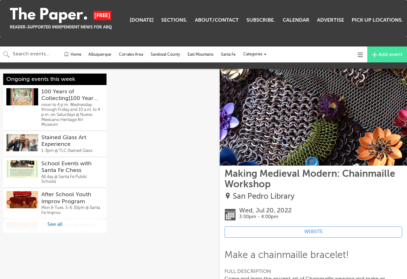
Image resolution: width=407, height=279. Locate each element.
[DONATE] (142, 20)
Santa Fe (228, 54)
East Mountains (200, 54)
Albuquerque (99, 54)
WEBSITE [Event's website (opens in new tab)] (313, 231)
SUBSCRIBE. (260, 20)
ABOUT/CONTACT (217, 20)
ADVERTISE (330, 20)
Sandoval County (165, 54)
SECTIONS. (174, 20)
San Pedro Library (263, 196)
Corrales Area (131, 54)
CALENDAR (296, 20)
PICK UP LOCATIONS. (377, 20)
